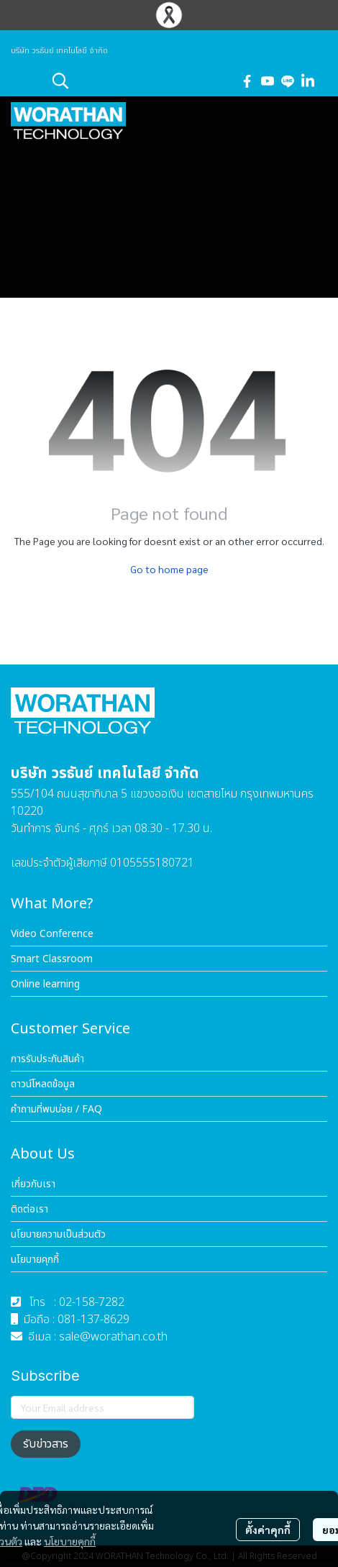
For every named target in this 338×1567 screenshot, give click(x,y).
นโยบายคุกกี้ (70, 1541)
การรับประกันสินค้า (47, 1058)
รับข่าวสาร (45, 1444)
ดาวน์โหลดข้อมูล (43, 1084)
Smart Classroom (52, 959)
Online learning (45, 984)
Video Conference (52, 933)
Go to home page (169, 568)
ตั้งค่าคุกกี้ (268, 1529)
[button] (138, 80)
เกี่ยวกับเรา (33, 1184)
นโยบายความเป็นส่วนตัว (58, 1234)
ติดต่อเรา (29, 1209)
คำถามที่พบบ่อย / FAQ (56, 1109)
